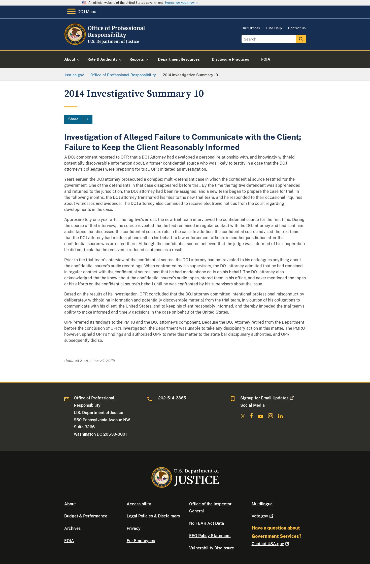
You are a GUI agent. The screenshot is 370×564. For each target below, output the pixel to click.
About (70, 504)
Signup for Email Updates (267, 398)
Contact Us (297, 28)
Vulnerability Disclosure (211, 548)
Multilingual (263, 504)
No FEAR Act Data (206, 523)
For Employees (141, 540)
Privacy (134, 528)
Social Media (252, 405)
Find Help (274, 28)
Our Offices (251, 28)
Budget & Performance (85, 516)
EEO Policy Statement (210, 535)
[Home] (105, 44)
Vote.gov (263, 516)
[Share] (78, 119)
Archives (72, 528)
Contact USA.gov (271, 543)
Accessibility (139, 504)
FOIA (69, 540)
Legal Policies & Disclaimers (153, 516)
